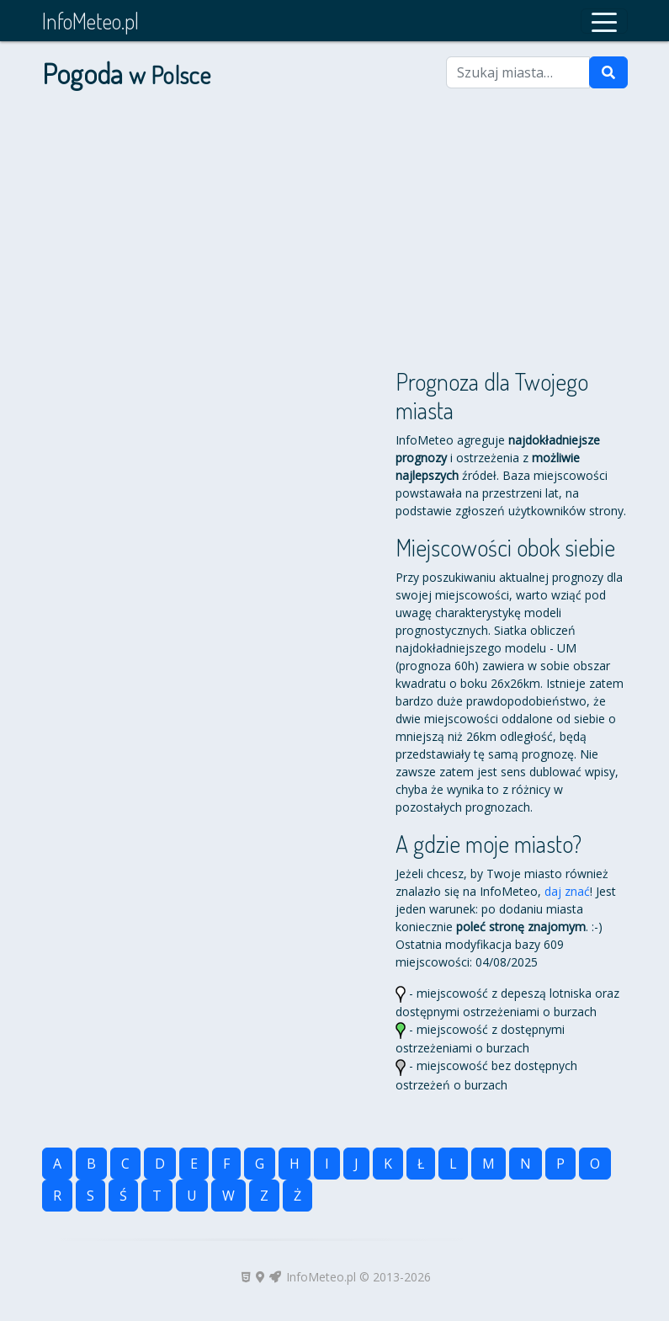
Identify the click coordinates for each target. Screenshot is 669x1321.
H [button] (294, 1163)
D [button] (160, 1163)
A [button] (57, 1163)
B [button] (91, 1163)
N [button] (525, 1163)
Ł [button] (420, 1163)
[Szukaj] (608, 72)
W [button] (228, 1195)
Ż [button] (297, 1195)
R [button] (57, 1195)
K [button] (388, 1163)
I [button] (327, 1163)
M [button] (488, 1163)
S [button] (90, 1195)
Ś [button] (123, 1195)
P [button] (560, 1163)
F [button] (226, 1163)
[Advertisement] (335, 236)
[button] (604, 21)
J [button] (356, 1163)
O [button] (595, 1163)
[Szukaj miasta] (518, 72)
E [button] (194, 1163)
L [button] (453, 1163)
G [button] (259, 1163)
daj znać (567, 891)
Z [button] (264, 1195)
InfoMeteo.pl (90, 21)
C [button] (125, 1163)
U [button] (192, 1195)
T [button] (157, 1195)
